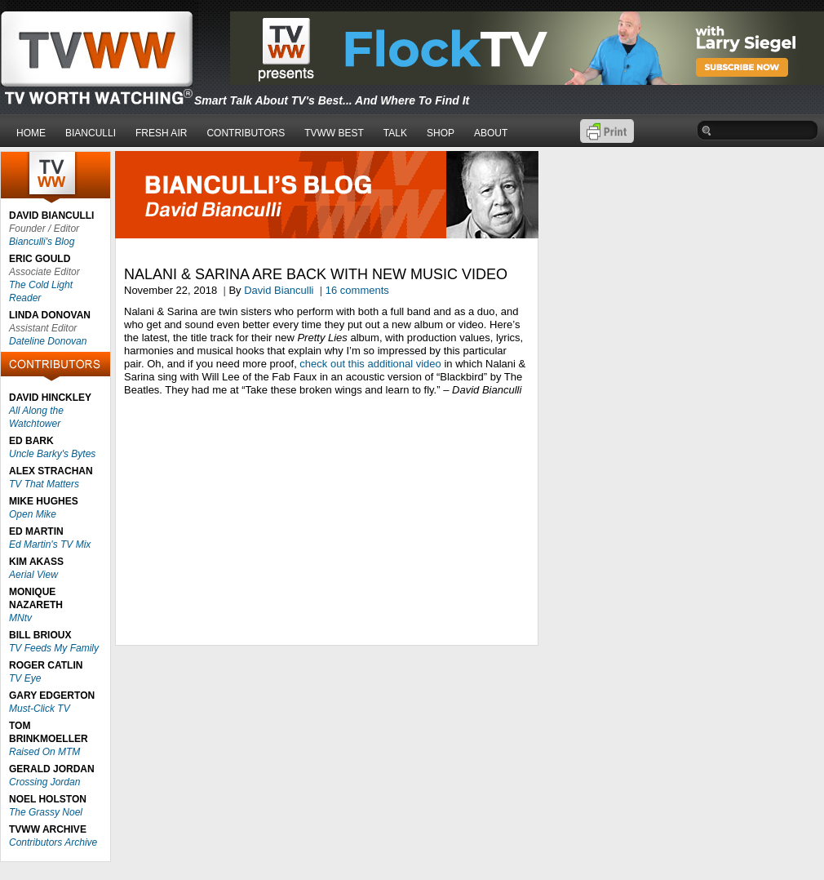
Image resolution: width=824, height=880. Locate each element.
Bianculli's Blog (41, 241)
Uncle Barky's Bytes (52, 454)
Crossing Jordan (44, 782)
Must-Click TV (39, 708)
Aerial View (33, 574)
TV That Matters (44, 484)
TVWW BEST (334, 133)
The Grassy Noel (45, 812)
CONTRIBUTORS (245, 133)
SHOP (440, 133)
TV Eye (25, 678)
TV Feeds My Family (54, 648)
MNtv (20, 618)
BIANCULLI (90, 133)
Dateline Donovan (47, 341)
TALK (395, 133)
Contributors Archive (53, 842)
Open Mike (32, 514)
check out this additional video (370, 364)
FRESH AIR (161, 133)
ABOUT (490, 133)
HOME (31, 133)
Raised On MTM (44, 752)
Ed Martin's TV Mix (50, 544)
